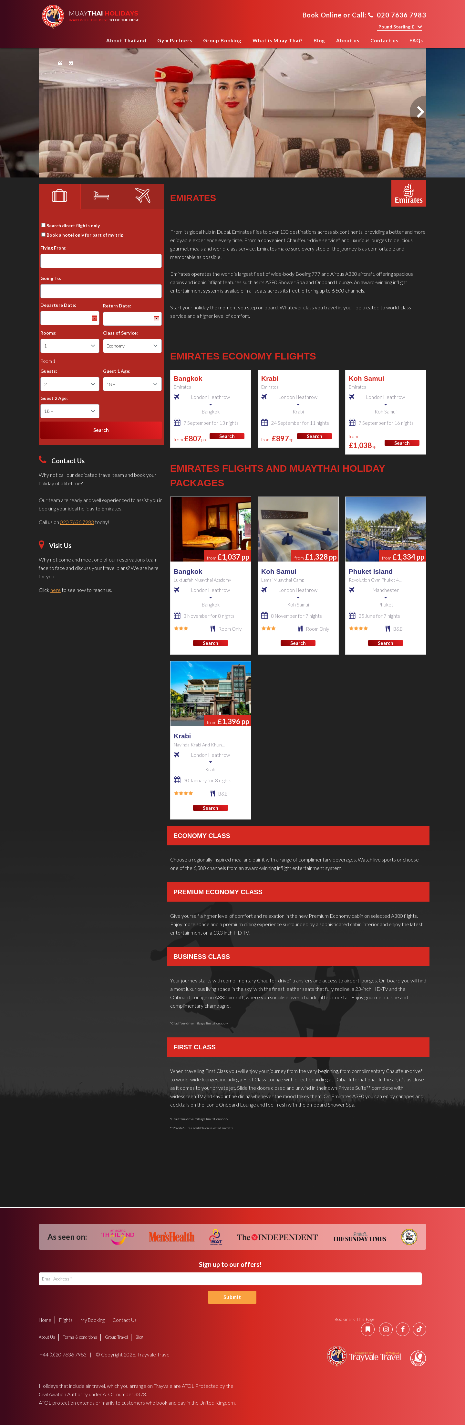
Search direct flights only (73, 225)
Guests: (48, 371)
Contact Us (124, 1320)
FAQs (416, 40)
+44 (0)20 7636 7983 (63, 1354)
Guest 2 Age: (54, 398)
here (55, 590)
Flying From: (53, 248)
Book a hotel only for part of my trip (84, 235)
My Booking (92, 1320)
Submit (232, 1297)
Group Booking (222, 40)
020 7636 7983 (397, 15)
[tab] (59, 196)
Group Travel (116, 1337)
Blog (319, 40)
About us (347, 40)
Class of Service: (120, 333)
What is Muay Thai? (278, 40)
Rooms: (48, 333)
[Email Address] (230, 1278)
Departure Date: (58, 305)
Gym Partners (174, 40)
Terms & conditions (80, 1337)
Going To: (50, 278)
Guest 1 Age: (116, 371)
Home (94, 42)
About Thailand (126, 40)
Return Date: (117, 305)
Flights (66, 1320)
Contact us (384, 40)
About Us (47, 1337)
